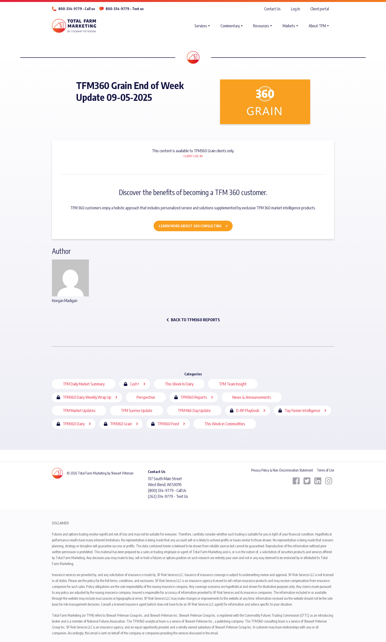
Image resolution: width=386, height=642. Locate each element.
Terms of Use (325, 470)
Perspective (146, 397)
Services (200, 25)
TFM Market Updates (79, 410)
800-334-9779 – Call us (76, 9)
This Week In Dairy (179, 384)
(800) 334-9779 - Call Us (167, 490)
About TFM (317, 25)
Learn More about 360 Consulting (190, 226)
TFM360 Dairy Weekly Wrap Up (87, 397)
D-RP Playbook (247, 410)
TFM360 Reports (193, 397)
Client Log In (193, 156)
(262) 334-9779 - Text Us (168, 496)
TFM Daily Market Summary (84, 384)
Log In (295, 8)
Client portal (319, 8)
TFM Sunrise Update (136, 410)
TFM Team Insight (233, 384)
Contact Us (272, 8)
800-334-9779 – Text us (125, 9)
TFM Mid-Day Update (194, 410)
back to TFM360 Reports (193, 319)
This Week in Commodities (224, 423)
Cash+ (134, 384)
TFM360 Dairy (74, 423)
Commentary (230, 25)
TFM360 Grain (121, 423)
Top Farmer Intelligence (302, 410)
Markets (289, 25)
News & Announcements (251, 397)
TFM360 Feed (168, 423)
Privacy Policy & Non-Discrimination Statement (282, 470)
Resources (261, 25)
